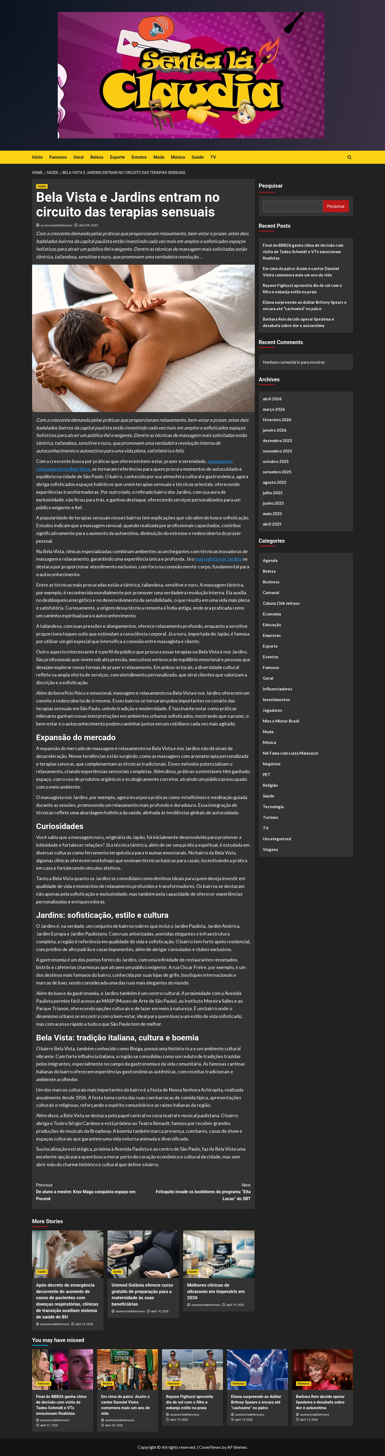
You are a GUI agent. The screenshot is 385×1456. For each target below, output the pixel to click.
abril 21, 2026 (49, 1425)
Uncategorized (277, 838)
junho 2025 (273, 503)
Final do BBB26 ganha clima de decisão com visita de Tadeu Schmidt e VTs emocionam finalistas (303, 251)
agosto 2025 (274, 482)
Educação (272, 624)
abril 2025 (272, 524)
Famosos (58, 157)
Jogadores (272, 710)
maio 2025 (272, 513)
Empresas (272, 635)
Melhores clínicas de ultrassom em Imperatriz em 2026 (216, 1291)
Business (271, 581)
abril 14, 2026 (84, 1324)
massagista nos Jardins (218, 559)
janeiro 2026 (274, 430)
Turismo (270, 817)
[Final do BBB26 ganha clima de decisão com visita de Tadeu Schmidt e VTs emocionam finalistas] (62, 1369)
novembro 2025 (277, 450)
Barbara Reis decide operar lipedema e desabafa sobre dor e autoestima (298, 322)
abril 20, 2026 (114, 1425)
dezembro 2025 (277, 440)
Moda (158, 157)
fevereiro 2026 (277, 419)
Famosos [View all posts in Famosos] (44, 1383)
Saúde (198, 157)
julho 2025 (273, 492)
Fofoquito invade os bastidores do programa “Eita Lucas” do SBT (197, 1191)
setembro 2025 (277, 471)
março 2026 (274, 409)
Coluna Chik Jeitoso (281, 603)
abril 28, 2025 (88, 225)
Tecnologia (273, 806)
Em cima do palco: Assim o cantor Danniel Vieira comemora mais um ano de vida (301, 271)
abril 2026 (272, 398)
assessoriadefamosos (56, 225)
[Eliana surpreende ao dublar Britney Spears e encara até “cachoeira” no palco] (257, 1369)
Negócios (271, 763)
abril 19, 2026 (179, 1419)
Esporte (117, 157)
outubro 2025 (276, 461)
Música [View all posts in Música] (107, 1383)
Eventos (139, 157)
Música (178, 157)
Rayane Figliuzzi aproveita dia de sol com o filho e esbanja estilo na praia (302, 288)
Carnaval (271, 592)
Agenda (270, 560)
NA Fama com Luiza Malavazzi (290, 753)
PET (267, 774)
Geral (79, 157)
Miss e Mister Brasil (281, 721)
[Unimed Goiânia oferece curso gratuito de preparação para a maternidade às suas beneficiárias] (143, 1254)
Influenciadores (277, 688)
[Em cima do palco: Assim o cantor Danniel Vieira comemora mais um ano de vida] (127, 1369)
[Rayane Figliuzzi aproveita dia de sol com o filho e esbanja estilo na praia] (192, 1369)
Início (37, 157)
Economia (272, 613)
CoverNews (210, 1447)
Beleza (96, 157)
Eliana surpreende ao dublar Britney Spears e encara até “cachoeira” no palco (304, 305)
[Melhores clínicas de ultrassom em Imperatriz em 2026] (219, 1254)
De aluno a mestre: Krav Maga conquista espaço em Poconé (89, 1191)
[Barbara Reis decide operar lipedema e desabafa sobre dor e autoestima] (322, 1369)
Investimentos (276, 699)
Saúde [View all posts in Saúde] (42, 186)
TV (213, 157)
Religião (270, 785)
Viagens (270, 849)
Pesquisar (271, 186)
